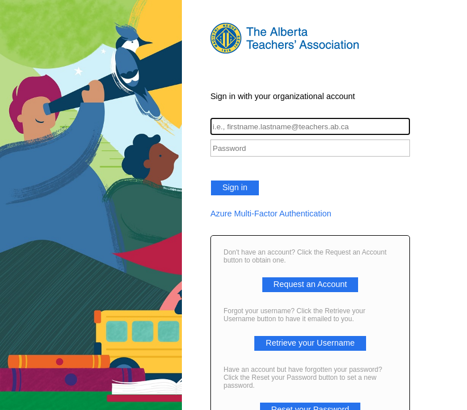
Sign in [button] (234, 187)
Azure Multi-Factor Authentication (270, 213)
